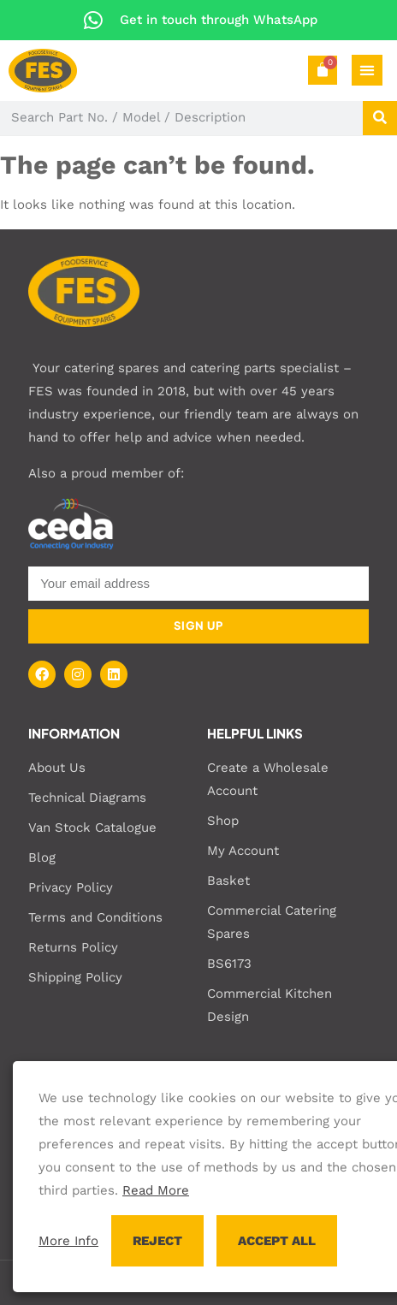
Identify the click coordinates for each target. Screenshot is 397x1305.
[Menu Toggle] (367, 70)
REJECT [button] (157, 1241)
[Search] (380, 118)
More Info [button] (68, 1241)
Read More (155, 1190)
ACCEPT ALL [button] (277, 1241)
